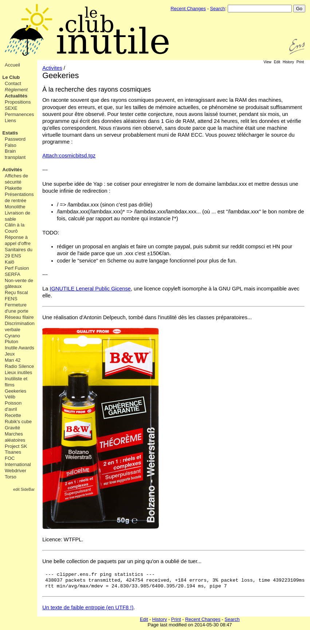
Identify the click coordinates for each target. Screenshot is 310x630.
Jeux (10, 354)
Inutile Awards (19, 347)
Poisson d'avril (13, 406)
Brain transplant (15, 154)
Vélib (10, 397)
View (268, 62)
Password (15, 139)
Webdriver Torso (15, 473)
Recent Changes (188, 8)
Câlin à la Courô (14, 228)
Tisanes (13, 452)
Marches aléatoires (15, 437)
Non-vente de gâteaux (19, 283)
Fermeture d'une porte (16, 308)
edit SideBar (24, 489)
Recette (13, 415)
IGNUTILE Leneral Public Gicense (90, 289)
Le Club (11, 77)
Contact (13, 83)
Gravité (12, 427)
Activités (12, 169)
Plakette (13, 188)
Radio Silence (19, 366)
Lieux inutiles (18, 372)
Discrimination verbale (20, 326)
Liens (10, 120)
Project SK (16, 446)
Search (217, 8)
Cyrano (12, 335)
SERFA (12, 274)
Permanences (19, 114)
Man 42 (12, 360)
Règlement (16, 89)
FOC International (18, 461)
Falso (10, 145)
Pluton (11, 341)
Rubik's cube (18, 421)
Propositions (18, 102)
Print (300, 62)
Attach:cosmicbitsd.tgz (68, 155)
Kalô (9, 262)
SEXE (11, 108)
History (288, 62)
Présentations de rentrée (19, 197)
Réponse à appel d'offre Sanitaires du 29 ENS (18, 246)
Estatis (10, 133)
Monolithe (15, 206)
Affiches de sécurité (16, 179)
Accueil (12, 65)
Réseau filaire (19, 317)
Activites (52, 68)
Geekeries (15, 391)
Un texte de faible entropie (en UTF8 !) (87, 607)
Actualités (16, 96)
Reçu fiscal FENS (16, 295)
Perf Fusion (17, 268)
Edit (277, 62)
